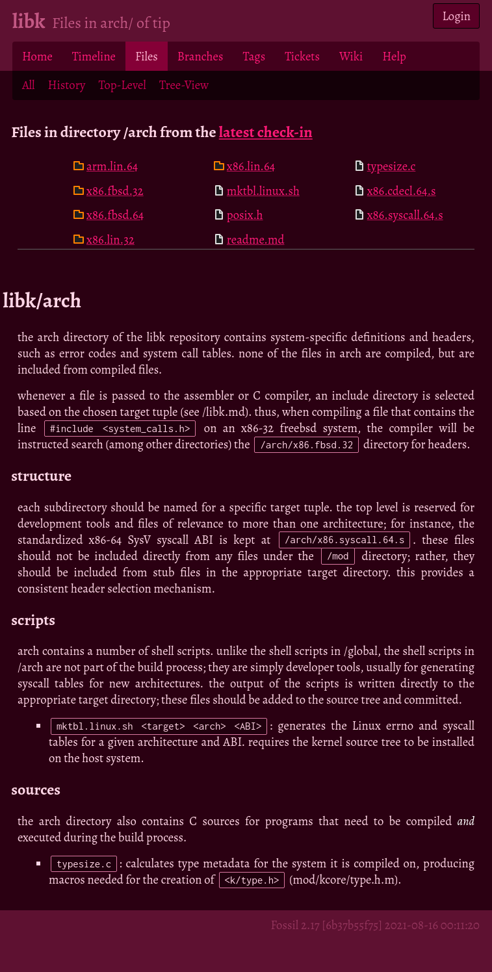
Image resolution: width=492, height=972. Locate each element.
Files (146, 56)
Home (37, 56)
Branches (200, 56)
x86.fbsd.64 (115, 215)
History (67, 85)
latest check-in (266, 132)
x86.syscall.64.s (405, 215)
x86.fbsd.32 (115, 191)
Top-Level (122, 85)
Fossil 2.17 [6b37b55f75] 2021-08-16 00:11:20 (375, 925)
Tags (253, 56)
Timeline (94, 56)
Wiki (351, 56)
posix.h (245, 215)
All (28, 85)
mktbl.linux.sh (263, 191)
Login (456, 16)
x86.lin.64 (251, 166)
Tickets (302, 56)
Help (394, 56)
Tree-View (184, 85)
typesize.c (391, 166)
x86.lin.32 (110, 239)
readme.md (256, 239)
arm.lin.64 (112, 166)
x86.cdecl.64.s (401, 191)
